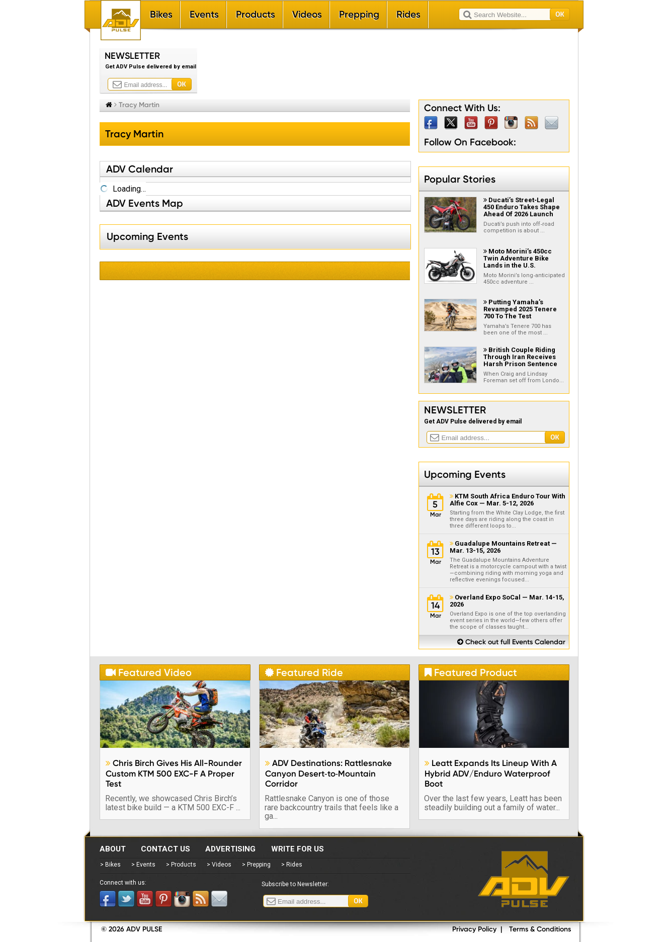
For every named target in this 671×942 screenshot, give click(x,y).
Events (204, 14)
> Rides (291, 864)
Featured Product (471, 672)
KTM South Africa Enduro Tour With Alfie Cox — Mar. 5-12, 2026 (507, 500)
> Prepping (256, 864)
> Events (143, 864)
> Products (181, 864)
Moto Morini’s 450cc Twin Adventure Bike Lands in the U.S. (517, 258)
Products (255, 14)
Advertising (230, 848)
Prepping (359, 14)
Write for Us (297, 848)
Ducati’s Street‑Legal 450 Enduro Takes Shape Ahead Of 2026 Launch (521, 207)
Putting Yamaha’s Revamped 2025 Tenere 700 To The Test (520, 309)
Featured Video (149, 672)
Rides (408, 14)
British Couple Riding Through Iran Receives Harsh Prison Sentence (520, 357)
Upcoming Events (465, 474)
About (113, 848)
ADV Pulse (523, 879)
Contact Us (165, 848)
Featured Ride (304, 672)
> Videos (219, 864)
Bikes (161, 14)
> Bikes (110, 864)
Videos (307, 14)
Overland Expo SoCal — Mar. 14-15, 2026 (507, 601)
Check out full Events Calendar (511, 642)
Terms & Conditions (540, 929)
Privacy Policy (474, 929)
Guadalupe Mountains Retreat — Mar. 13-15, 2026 (503, 547)
